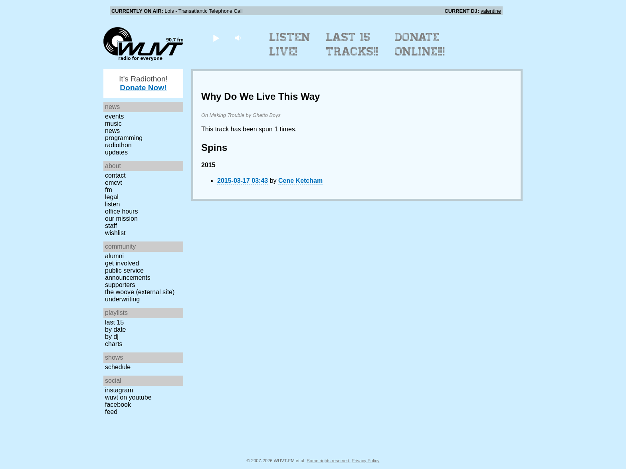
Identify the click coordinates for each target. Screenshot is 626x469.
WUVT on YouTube (128, 397)
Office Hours (121, 211)
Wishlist (115, 233)
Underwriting (122, 299)
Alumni (114, 256)
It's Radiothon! (143, 83)
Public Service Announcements (128, 274)
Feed (111, 411)
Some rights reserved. (328, 460)
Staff (111, 225)
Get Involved (122, 263)
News (112, 130)
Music (113, 123)
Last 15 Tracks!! (352, 44)
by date (115, 329)
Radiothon (118, 145)
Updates (116, 152)
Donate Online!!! (420, 44)
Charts (114, 343)
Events (114, 116)
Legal (112, 197)
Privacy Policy (366, 460)
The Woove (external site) (139, 292)
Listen (112, 204)
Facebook (118, 404)
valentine (491, 11)
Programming (124, 138)
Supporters (120, 284)
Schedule (118, 367)
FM (108, 189)
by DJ (112, 336)
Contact (115, 175)
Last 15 (114, 322)
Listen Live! (290, 44)
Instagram (119, 390)
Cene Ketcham (300, 180)
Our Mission (121, 218)
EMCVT (113, 182)
